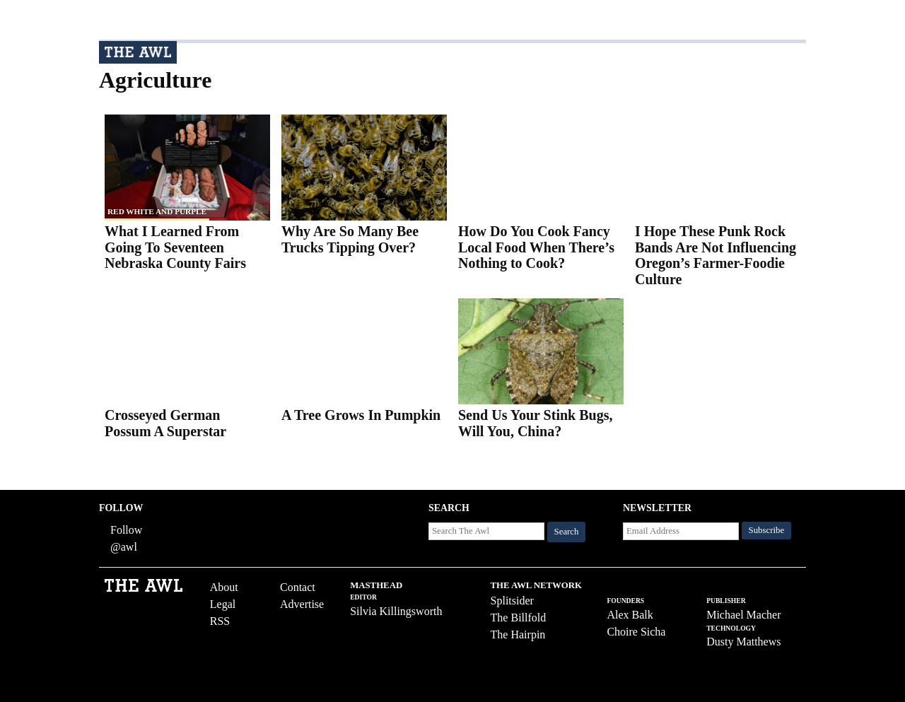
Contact (297, 587)
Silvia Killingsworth (396, 611)
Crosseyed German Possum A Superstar (165, 423)
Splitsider (512, 601)
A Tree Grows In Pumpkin (360, 415)
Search (566, 532)
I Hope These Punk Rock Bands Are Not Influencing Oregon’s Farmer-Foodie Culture (715, 255)
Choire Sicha (636, 632)
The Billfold (519, 618)
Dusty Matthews (743, 642)
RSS (220, 621)
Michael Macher (743, 615)
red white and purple (156, 211)
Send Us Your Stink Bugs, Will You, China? (535, 423)
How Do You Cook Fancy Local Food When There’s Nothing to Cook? (536, 247)
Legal (222, 604)
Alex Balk (630, 615)
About (224, 587)
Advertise (302, 604)
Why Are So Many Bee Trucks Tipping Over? (350, 239)
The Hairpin (518, 634)
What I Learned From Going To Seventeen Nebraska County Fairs (175, 247)
